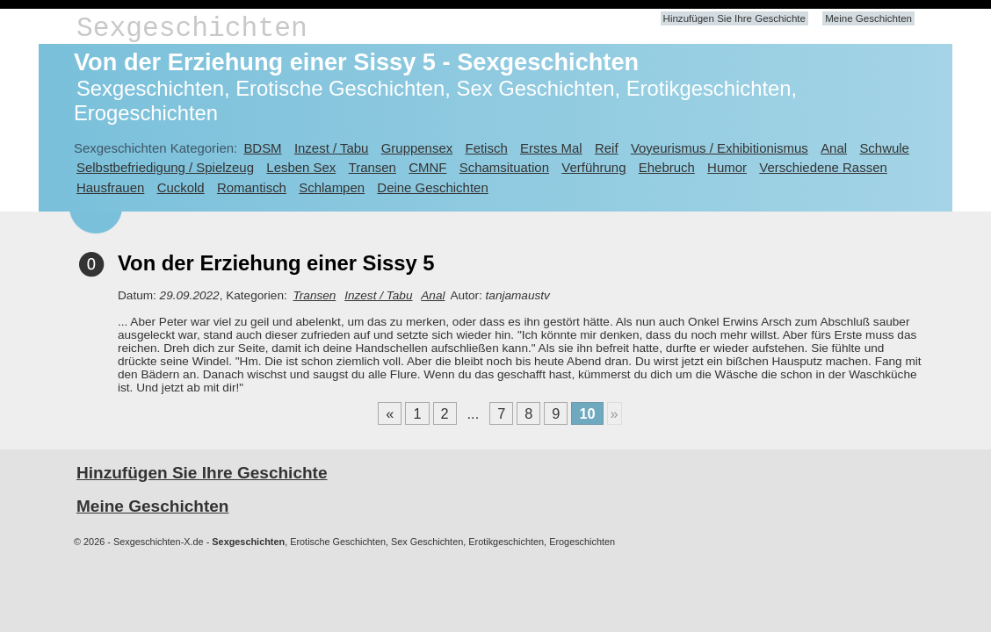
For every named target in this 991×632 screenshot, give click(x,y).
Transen (372, 167)
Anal (834, 147)
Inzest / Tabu (331, 147)
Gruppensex (416, 147)
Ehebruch (667, 167)
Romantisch (251, 187)
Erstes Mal (551, 147)
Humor (727, 167)
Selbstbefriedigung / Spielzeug (165, 167)
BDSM (262, 147)
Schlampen (332, 187)
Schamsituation (504, 167)
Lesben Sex (301, 167)
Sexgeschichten (191, 28)
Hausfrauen (110, 187)
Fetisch (487, 147)
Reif (606, 147)
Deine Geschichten (432, 187)
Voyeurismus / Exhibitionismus (719, 147)
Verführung (593, 167)
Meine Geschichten (868, 18)
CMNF (427, 167)
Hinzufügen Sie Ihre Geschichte (734, 18)
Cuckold (181, 187)
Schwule (884, 147)
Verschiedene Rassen (822, 167)
